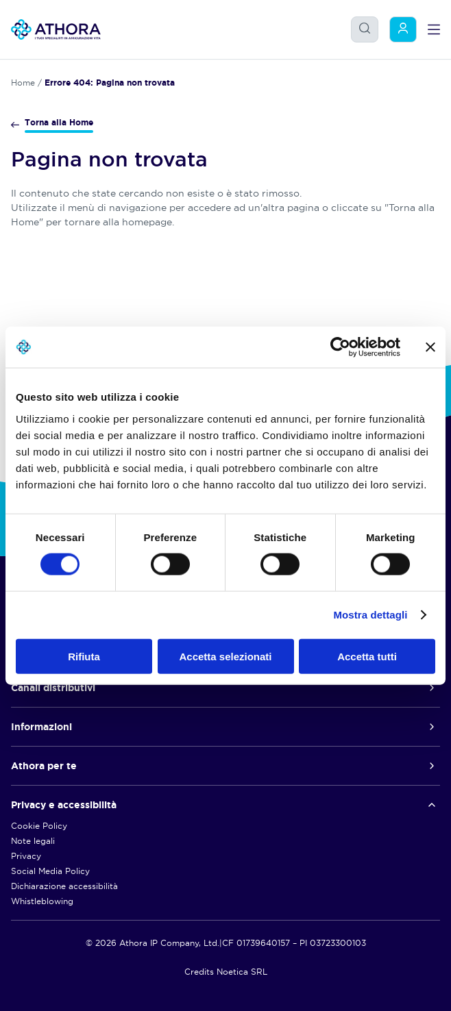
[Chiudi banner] (430, 347)
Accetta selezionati (225, 656)
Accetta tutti (367, 656)
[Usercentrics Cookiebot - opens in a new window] (340, 347)
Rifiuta (84, 656)
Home (23, 82)
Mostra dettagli (370, 615)
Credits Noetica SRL (225, 971)
